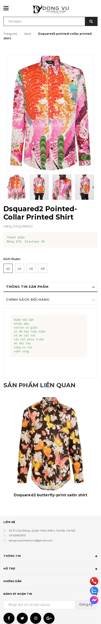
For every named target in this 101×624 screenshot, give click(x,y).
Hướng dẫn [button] (50, 581)
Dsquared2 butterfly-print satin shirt (50, 495)
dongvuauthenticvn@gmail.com (31, 540)
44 (19, 268)
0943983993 (17, 535)
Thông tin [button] (50, 556)
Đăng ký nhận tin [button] (50, 594)
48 (43, 268)
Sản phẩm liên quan (44, 385)
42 (8, 268)
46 (31, 268)
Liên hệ (9, 522)
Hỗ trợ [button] (50, 569)
